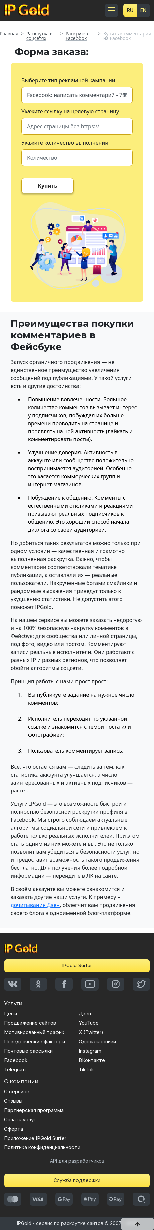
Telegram (15, 1069)
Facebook (15, 1060)
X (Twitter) (91, 1032)
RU (130, 10)
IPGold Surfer (77, 965)
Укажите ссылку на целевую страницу (70, 111)
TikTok (86, 1069)
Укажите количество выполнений (64, 142)
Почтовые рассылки (28, 1051)
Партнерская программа (34, 1110)
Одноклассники (97, 1041)
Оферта (13, 1129)
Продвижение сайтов (30, 1023)
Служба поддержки (77, 1180)
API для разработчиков (77, 1161)
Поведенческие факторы (34, 1041)
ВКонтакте (92, 1060)
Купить (47, 185)
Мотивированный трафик (34, 1032)
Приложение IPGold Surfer (35, 1138)
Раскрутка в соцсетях (39, 36)
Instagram (90, 1051)
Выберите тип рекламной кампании (68, 80)
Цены (10, 1013)
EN (143, 10)
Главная (9, 33)
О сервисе (16, 1091)
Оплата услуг (20, 1119)
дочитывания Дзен (35, 905)
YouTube (89, 1023)
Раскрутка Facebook (77, 36)
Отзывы (13, 1101)
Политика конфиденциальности (42, 1147)
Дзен (85, 1013)
